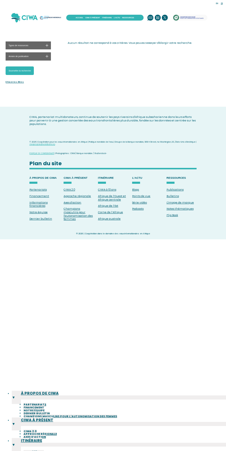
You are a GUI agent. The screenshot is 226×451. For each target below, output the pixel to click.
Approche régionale (77, 196)
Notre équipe (38, 212)
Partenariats (38, 189)
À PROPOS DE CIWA (43, 177)
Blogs (135, 189)
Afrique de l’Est (108, 206)
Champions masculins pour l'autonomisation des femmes (78, 214)
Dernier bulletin (40, 219)
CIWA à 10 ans (107, 189)
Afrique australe (109, 219)
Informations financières (38, 204)
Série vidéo (139, 202)
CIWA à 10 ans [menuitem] (34, 449)
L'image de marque (180, 202)
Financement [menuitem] (34, 417)
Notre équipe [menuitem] (34, 420)
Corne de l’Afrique (110, 212)
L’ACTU (117, 18)
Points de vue (141, 196)
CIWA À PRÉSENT (92, 18)
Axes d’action (72, 202)
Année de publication (19, 56)
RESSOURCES (128, 18)
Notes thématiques (180, 209)
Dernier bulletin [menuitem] (37, 423)
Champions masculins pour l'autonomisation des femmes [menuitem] (70, 425)
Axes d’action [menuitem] (35, 440)
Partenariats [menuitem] (35, 414)
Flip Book (172, 215)
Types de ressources (18, 45)
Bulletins (173, 196)
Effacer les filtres (15, 82)
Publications (175, 189)
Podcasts (138, 209)
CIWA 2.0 (69, 189)
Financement (39, 196)
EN (217, 3)
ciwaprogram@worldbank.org (42, 144)
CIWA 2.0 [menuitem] (30, 434)
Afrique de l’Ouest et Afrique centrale (112, 197)
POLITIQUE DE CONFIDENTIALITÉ (41, 153)
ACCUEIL (79, 18)
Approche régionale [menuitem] (40, 437)
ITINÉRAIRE (107, 18)
